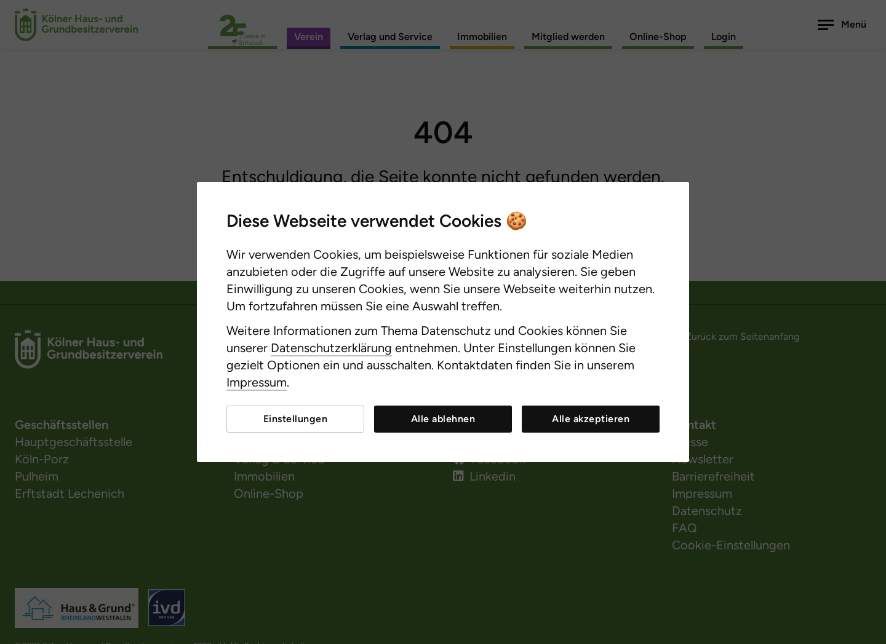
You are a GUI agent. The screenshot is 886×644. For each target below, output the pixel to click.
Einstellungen (295, 419)
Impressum (256, 382)
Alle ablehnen (443, 419)
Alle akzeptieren (590, 419)
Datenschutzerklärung (331, 347)
